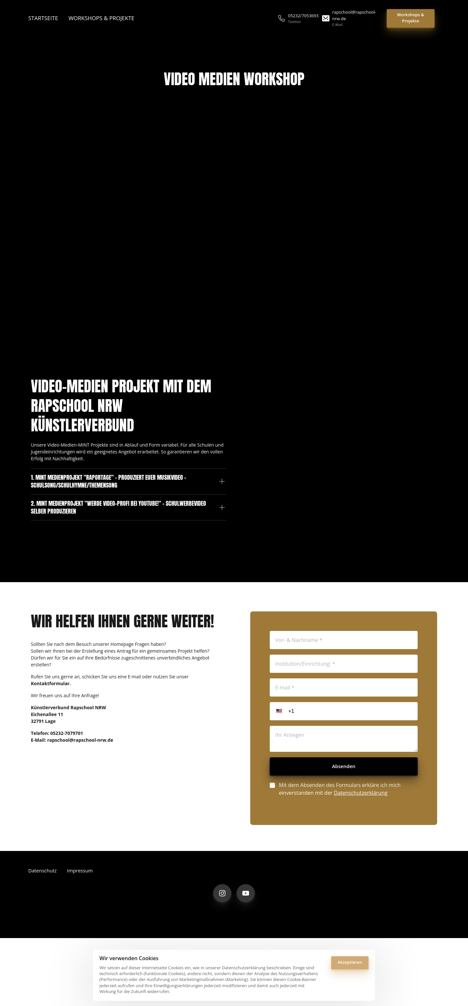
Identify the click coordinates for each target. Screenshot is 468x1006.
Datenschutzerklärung (360, 813)
